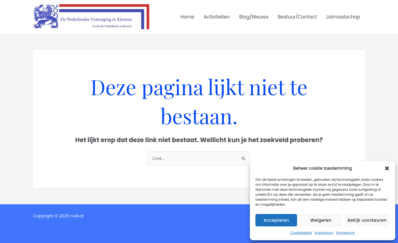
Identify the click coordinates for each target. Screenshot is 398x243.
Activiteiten (217, 17)
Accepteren (276, 220)
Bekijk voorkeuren (367, 220)
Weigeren (320, 220)
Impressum (324, 232)
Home (187, 17)
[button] (387, 168)
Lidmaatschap (343, 17)
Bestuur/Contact (297, 17)
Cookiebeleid (301, 232)
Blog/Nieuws (253, 17)
